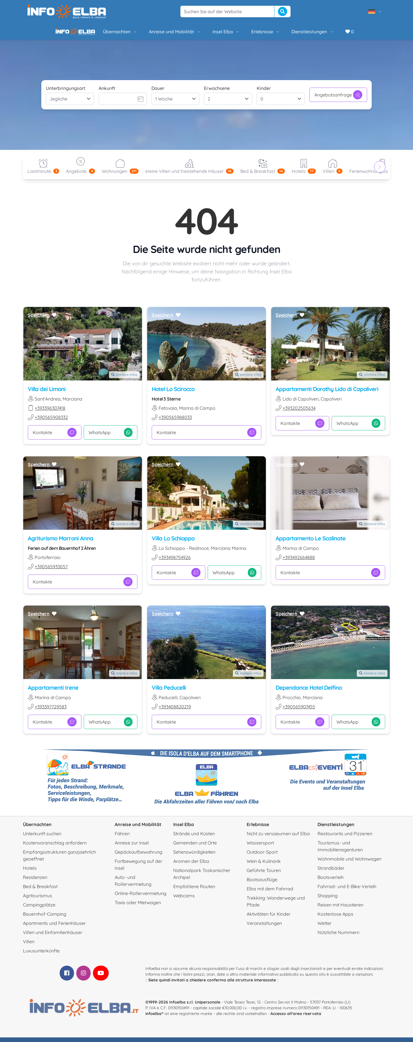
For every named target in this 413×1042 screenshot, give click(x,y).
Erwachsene (217, 93)
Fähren (122, 838)
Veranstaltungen (264, 928)
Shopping (327, 900)
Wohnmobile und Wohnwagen (349, 863)
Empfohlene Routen (194, 891)
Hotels (30, 872)
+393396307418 (50, 412)
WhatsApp (111, 437)
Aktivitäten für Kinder (269, 918)
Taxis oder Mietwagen (138, 907)
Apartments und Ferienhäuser (54, 928)
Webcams (184, 900)
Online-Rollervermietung (140, 898)
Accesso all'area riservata (295, 1018)
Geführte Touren (264, 875)
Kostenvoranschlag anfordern (55, 847)
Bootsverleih (330, 882)
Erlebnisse (246, 34)
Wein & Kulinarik (264, 866)
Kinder (264, 93)
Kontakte (55, 437)
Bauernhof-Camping (44, 918)
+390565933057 (51, 571)
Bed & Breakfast (40, 891)
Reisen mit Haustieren (340, 909)
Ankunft (107, 93)
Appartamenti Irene (53, 692)
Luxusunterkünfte (41, 955)
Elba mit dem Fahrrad (270, 893)
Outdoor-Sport (262, 856)
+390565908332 (51, 422)
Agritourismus (37, 900)
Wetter (324, 928)
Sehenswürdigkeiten (194, 856)
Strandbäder (330, 872)
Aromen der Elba (191, 866)
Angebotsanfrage (338, 99)
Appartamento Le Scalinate (311, 542)
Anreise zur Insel (132, 847)
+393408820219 (175, 711)
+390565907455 (299, 711)
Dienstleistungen (293, 34)
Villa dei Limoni (46, 393)
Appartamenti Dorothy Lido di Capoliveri (327, 393)
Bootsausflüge (262, 884)
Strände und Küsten (194, 838)
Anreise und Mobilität (155, 34)
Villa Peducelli (169, 692)
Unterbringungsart (65, 93)
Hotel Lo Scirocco (173, 393)
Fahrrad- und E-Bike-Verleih (346, 891)
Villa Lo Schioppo (173, 542)
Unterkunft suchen (42, 838)
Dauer (157, 93)
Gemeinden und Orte (195, 847)
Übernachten (100, 34)
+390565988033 (175, 422)
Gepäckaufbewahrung (138, 856)
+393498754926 (175, 562)
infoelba (153, 1018)
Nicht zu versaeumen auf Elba (278, 838)
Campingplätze (39, 909)
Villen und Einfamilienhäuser (52, 937)
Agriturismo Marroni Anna (60, 542)
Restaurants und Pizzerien (344, 838)
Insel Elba (206, 34)
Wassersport (260, 847)
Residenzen (35, 882)
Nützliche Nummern (338, 937)
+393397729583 (51, 711)
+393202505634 (299, 412)
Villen (28, 946)
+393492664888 (299, 562)
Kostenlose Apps (335, 918)
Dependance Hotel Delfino (309, 692)
